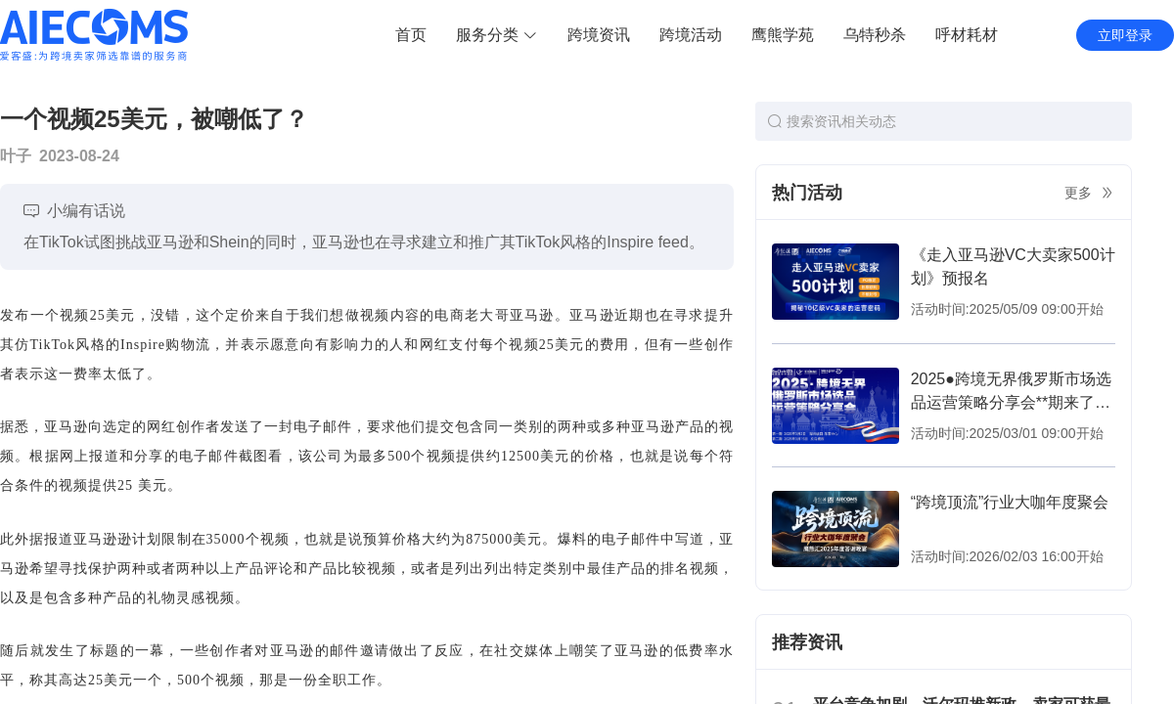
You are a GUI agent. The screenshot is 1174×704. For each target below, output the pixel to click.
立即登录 (1125, 35)
